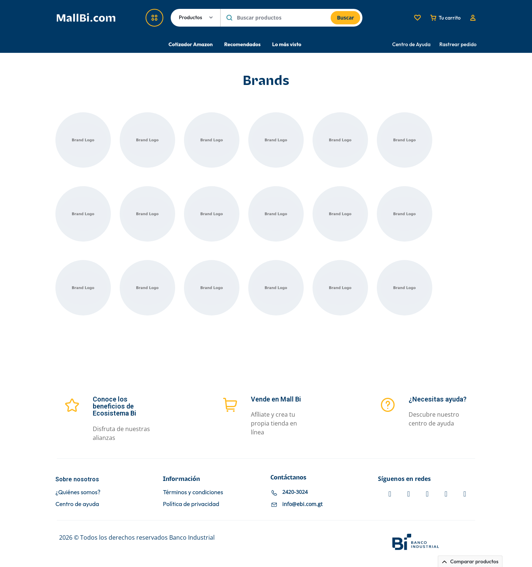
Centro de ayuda (77, 504)
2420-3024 (295, 491)
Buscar (345, 17)
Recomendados (242, 44)
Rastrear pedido (458, 44)
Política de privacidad (191, 504)
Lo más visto (286, 44)
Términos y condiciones (193, 492)
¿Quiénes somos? (77, 492)
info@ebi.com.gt (302, 504)
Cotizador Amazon (190, 44)
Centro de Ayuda (411, 44)
